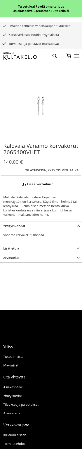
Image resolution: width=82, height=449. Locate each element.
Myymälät (10, 365)
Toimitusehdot (14, 443)
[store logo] (20, 56)
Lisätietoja (11, 248)
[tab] (41, 226)
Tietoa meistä (13, 356)
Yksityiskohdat (14, 226)
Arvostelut (11, 258)
